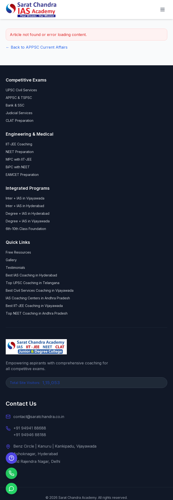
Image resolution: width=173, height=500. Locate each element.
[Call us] (11, 473)
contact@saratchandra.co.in (38, 416)
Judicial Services (19, 113)
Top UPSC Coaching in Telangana (32, 283)
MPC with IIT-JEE (19, 159)
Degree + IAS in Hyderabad (27, 213)
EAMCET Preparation (22, 175)
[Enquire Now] (11, 458)
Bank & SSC (15, 105)
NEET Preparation (20, 152)
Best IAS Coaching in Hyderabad (31, 275)
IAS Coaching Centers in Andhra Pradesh (38, 298)
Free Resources (18, 252)
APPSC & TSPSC (19, 98)
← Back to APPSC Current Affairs (37, 47)
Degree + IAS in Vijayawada (28, 221)
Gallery (11, 260)
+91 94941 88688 (29, 428)
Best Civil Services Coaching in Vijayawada (39, 290)
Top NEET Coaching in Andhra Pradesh (37, 313)
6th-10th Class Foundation (26, 229)
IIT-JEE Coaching (19, 144)
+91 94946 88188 (29, 434)
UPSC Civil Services (21, 90)
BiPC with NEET (18, 167)
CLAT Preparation (19, 120)
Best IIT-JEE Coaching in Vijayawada (34, 306)
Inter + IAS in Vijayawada (25, 198)
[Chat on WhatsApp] (11, 488)
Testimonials (15, 267)
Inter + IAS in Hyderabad (25, 206)
